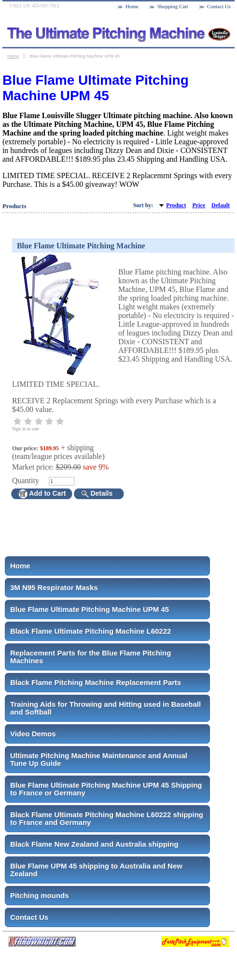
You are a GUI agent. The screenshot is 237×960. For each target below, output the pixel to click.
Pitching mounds (39, 895)
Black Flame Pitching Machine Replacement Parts (95, 682)
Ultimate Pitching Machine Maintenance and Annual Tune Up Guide (98, 759)
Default (220, 205)
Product (176, 205)
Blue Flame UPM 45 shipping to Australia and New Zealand (96, 870)
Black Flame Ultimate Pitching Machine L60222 (90, 631)
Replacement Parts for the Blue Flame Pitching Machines (90, 657)
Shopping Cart (172, 6)
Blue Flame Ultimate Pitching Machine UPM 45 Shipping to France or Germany (106, 789)
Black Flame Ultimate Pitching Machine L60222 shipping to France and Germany (106, 818)
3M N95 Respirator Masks (54, 587)
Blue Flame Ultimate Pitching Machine (81, 246)
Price (198, 205)
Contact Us (29, 917)
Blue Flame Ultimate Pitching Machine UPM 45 (89, 609)
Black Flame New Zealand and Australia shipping (94, 844)
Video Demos (33, 734)
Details (97, 493)
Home (20, 566)
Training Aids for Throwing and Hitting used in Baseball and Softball (105, 708)
